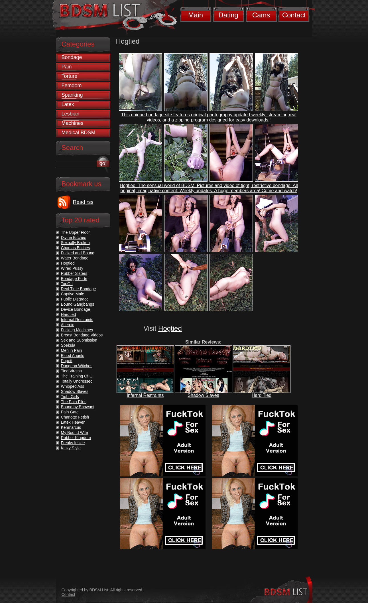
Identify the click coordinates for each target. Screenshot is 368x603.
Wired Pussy (72, 268)
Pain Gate (70, 412)
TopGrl (67, 283)
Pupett (66, 360)
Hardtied (68, 314)
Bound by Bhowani (77, 407)
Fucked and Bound (78, 253)
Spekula (68, 345)
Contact (294, 15)
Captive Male (72, 294)
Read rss (83, 202)
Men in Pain (71, 350)
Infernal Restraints (145, 395)
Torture (70, 76)
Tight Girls (70, 396)
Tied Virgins (71, 371)
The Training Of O (77, 376)
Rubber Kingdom (76, 437)
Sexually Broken (75, 242)
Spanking (72, 95)
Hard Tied (261, 395)
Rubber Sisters (74, 273)
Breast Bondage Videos (82, 335)
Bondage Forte (74, 278)
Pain (67, 67)
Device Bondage (75, 309)
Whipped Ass (72, 386)
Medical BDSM (78, 132)
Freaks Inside (73, 442)
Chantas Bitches (75, 247)
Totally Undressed (77, 381)
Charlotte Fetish (75, 417)
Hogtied (170, 328)
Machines (73, 123)
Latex (68, 104)
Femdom (72, 85)
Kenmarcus (71, 427)
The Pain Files (73, 401)
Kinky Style (71, 448)
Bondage (72, 57)
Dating (228, 15)
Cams (261, 15)
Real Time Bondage (78, 289)
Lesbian (71, 114)
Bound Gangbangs (77, 304)
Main (195, 15)
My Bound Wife (74, 432)
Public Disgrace (75, 299)
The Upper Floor (75, 232)
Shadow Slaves (203, 395)
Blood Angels (72, 355)
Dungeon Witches (77, 366)
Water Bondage (75, 258)
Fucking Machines (77, 330)
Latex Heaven (73, 422)
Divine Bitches (73, 237)
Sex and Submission (79, 340)
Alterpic (67, 324)
